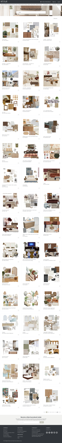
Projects (50, 4)
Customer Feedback (36, 431)
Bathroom (2, 4)
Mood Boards (45, 4)
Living (32, 4)
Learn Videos (20, 436)
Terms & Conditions (7, 436)
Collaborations (35, 432)
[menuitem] (59, 2)
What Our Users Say (36, 429)
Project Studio (21, 432)
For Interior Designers (22, 431)
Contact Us (48, 429)
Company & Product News (8, 432)
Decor (17, 4)
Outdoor (19, 4)
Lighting (28, 4)
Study (34, 4)
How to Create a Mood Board (38, 433)
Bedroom (6, 4)
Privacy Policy (6, 435)
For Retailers (20, 429)
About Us (5, 429)
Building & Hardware (11, 4)
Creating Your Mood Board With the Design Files (37, 436)
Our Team (5, 431)
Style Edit (54, 4)
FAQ (18, 437)
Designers (58, 4)
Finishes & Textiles (39, 4)
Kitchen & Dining (24, 4)
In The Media (6, 433)
